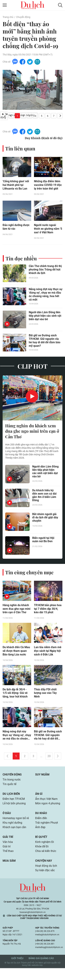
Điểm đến (41, 819)
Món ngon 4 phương (47, 804)
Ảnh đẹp (40, 828)
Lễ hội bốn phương (14, 804)
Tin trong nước (12, 780)
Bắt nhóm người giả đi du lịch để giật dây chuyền (45, 518)
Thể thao (8, 851)
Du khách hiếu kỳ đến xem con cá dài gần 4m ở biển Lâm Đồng (44, 495)
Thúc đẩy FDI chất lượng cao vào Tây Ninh (45, 693)
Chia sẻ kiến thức (45, 851)
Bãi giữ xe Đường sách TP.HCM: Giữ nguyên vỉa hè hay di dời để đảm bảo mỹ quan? (44, 341)
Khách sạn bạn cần (14, 828)
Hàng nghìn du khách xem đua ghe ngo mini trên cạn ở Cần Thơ (32, 431)
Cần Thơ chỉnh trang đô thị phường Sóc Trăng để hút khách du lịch (45, 270)
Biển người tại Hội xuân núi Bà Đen (43, 540)
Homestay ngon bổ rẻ (16, 819)
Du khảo (41, 814)
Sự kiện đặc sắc (45, 871)
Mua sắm (9, 861)
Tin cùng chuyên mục (29, 572)
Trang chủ (8, 17)
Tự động (4, 116)
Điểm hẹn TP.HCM (14, 799)
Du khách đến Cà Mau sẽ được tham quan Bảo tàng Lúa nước (16, 651)
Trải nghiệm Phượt (46, 823)
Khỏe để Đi (42, 847)
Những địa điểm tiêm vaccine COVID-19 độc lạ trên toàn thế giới (48, 185)
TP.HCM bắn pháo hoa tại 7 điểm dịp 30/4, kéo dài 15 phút (48, 609)
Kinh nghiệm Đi (44, 842)
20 (49, 757)
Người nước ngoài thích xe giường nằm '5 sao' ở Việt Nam (48, 229)
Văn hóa (8, 842)
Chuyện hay (43, 861)
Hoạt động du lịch (46, 866)
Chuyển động (23, 17)
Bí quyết (41, 837)
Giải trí (8, 837)
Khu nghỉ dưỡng (12, 823)
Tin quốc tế (9, 785)
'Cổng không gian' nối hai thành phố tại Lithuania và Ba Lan (16, 185)
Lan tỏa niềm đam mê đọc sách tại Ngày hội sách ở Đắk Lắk (47, 651)
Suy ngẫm (42, 775)
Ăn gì (38, 794)
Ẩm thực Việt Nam (46, 799)
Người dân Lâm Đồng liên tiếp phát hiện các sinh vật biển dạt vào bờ (45, 316)
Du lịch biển (11, 794)
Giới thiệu (17, 959)
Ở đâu (7, 814)
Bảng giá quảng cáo (41, 959)
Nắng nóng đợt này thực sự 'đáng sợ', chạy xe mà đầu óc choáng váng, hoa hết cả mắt (45, 294)
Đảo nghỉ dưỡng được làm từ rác (16, 227)
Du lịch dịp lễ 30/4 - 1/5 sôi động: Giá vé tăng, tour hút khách (15, 693)
